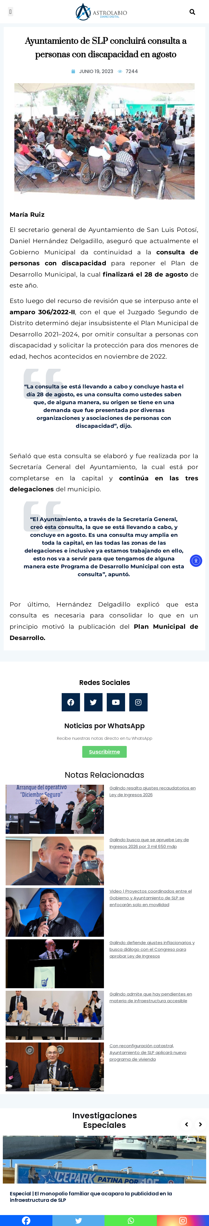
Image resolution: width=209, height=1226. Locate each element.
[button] (10, 11)
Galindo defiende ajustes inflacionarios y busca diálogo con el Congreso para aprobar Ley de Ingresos (152, 949)
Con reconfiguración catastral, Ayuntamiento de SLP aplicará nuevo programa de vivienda (148, 1052)
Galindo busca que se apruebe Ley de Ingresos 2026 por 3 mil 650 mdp (149, 843)
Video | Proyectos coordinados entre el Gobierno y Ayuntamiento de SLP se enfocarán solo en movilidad (151, 898)
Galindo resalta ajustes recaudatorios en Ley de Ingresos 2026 (153, 791)
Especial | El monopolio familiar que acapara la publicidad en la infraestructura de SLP (91, 1197)
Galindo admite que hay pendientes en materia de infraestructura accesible (151, 997)
